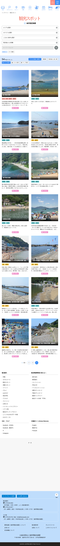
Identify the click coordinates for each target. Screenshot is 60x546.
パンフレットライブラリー (10, 406)
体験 (23, 9)
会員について (35, 527)
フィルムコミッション (38, 387)
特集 (4, 377)
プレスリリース (50, 525)
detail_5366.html (15, 296)
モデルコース (9, 9)
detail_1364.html (44, 337)
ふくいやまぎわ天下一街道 (10, 414)
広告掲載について (9, 530)
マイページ (6, 401)
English (34, 425)
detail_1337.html (44, 255)
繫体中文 (34, 428)
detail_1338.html (44, 213)
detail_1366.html (44, 172)
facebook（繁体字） (8, 428)
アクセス (5, 398)
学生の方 (34, 385)
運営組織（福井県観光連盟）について (15, 525)
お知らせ (5, 403)
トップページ (5, 12)
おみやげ (43, 9)
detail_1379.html (44, 296)
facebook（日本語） (8, 425)
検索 (56, 48)
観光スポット (6, 382)
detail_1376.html (15, 337)
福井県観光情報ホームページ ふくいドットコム (10, 2)
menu (57, 2)
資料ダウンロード (37, 390)
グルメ (36, 9)
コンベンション (36, 382)
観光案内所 (35, 525)
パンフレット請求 (9, 496)
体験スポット (6, 385)
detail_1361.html (15, 130)
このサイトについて (51, 527)
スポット (16, 9)
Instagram (5, 433)
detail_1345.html (15, 255)
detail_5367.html (44, 130)
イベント (30, 9)
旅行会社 (34, 377)
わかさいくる (6, 417)
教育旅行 (34, 379)
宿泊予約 (50, 9)
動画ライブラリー (37, 395)
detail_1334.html (15, 89)
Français (34, 430)
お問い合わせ (23, 496)
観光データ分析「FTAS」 (39, 398)
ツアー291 (6, 409)
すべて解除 (11, 51)
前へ (25, 362)
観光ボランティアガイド (10, 412)
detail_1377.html (44, 89)
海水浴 (4, 51)
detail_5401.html (15, 172)
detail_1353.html (15, 213)
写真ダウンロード (37, 393)
